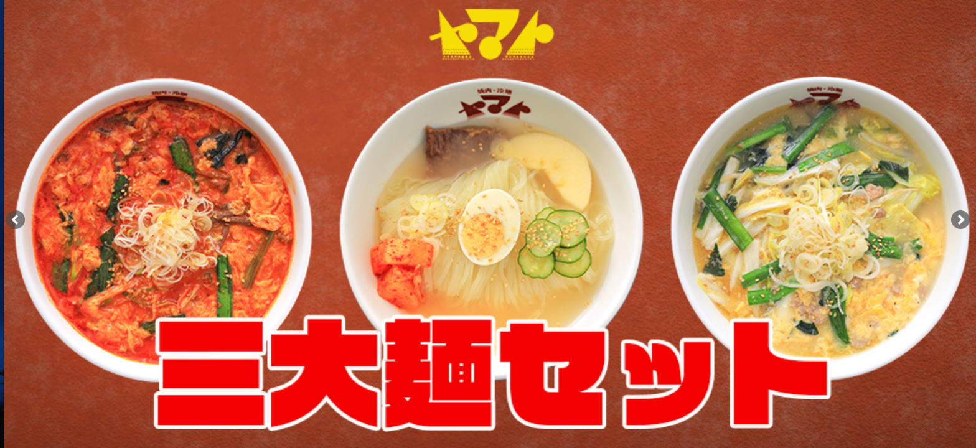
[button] (960, 219)
